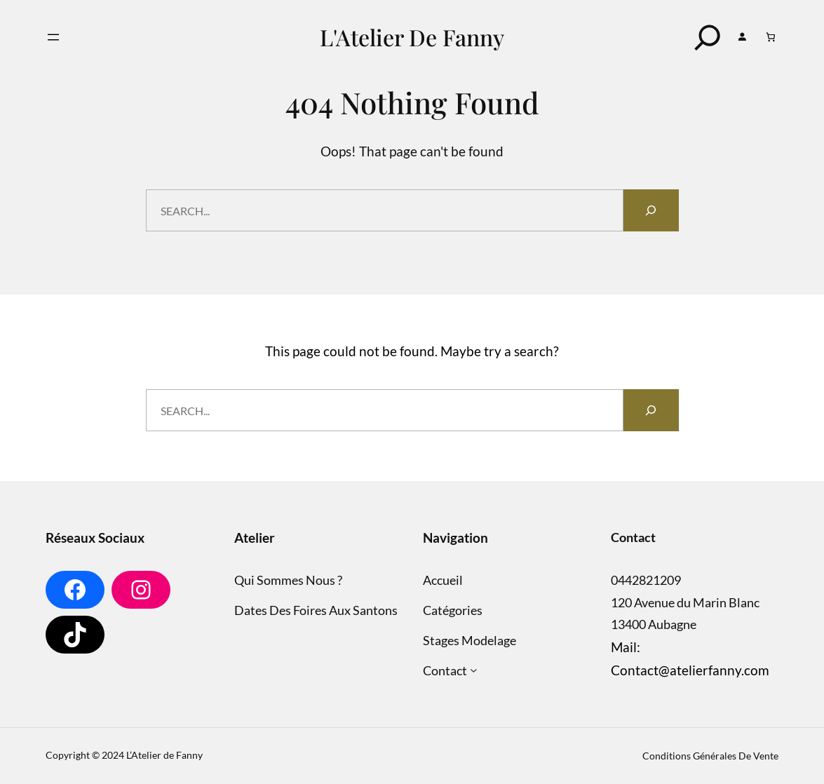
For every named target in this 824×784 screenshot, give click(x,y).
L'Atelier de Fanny (412, 37)
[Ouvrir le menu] (53, 37)
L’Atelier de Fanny (164, 755)
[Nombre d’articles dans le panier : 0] (771, 37)
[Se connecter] (742, 37)
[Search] (707, 37)
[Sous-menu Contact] (474, 671)
